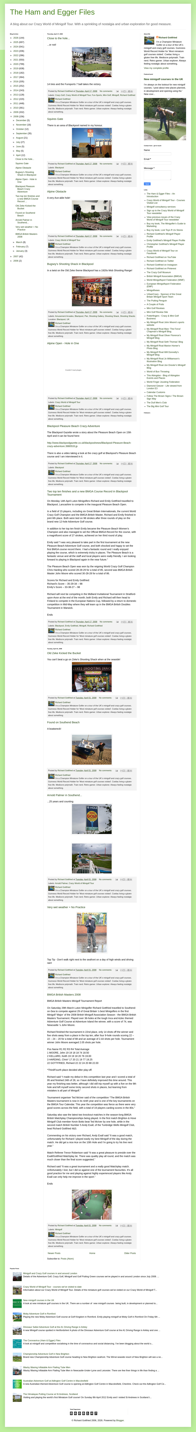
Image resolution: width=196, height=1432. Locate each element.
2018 (16, 73)
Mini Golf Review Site (157, 312)
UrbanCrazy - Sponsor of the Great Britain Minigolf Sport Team (164, 295)
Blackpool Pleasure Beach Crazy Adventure (73, 426)
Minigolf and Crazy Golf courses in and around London (50, 1273)
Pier (86, 316)
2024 (16, 46)
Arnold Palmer (61, 883)
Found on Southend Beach (63, 722)
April (18, 155)
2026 (16, 38)
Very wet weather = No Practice (66, 907)
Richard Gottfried (127, 95)
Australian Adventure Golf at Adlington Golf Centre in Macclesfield (55, 1381)
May (18, 151)
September (22, 133)
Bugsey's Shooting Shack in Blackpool (70, 264)
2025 (16, 42)
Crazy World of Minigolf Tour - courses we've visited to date (52, 1287)
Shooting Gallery (96, 316)
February (21, 246)
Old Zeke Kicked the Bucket (64, 653)
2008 (16, 116)
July (18, 142)
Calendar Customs (156, 392)
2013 (16, 94)
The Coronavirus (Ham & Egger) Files (42, 1340)
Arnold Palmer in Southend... (64, 795)
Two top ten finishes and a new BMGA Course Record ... (28, 199)
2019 (16, 68)
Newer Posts (54, 1253)
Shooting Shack (112, 316)
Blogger (120, 1420)
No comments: (106, 91)
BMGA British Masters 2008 (64, 994)
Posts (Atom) (67, 1258)
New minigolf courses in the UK (163, 79)
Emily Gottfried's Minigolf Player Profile (166, 240)
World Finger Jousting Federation (163, 382)
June (18, 146)
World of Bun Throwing (158, 371)
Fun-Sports (97, 95)
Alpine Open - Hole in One (63, 343)
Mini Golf (107, 95)
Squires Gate (55, 119)
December (21, 120)
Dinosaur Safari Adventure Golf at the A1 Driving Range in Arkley (55, 1327)
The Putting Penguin (157, 300)
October (20, 129)
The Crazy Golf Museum (159, 272)
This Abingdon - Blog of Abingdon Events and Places (163, 376)
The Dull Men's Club (157, 402)
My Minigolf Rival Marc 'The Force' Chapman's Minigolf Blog (164, 330)
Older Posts (130, 1253)
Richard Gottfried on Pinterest (161, 268)
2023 (16, 51)
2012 (16, 99)
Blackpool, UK (63, 319)
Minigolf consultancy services (161, 207)
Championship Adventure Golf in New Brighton (46, 1354)
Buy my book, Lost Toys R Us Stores (165, 230)
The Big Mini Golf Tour (158, 406)
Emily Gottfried (71, 626)
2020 (16, 64)
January (20, 251)
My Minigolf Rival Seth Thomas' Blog (165, 342)
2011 (16, 103)
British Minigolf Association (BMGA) (164, 276)
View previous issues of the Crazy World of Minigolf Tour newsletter (163, 218)
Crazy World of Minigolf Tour (78, 95)
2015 (16, 86)
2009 (16, 112)
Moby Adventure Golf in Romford (39, 1313)
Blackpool (59, 167)
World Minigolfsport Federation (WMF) (166, 280)
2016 (16, 81)
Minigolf (115, 95)
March (19, 242)
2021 (16, 60)
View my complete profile (156, 68)
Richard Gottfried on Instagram (162, 265)
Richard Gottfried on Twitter (160, 261)
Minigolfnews (153, 290)
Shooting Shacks (127, 316)
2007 (16, 256)
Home (92, 1253)
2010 (16, 108)
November (21, 124)
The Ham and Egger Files (52, 12)
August (20, 138)
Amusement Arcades (64, 316)
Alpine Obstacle (56, 191)
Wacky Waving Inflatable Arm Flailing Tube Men (46, 1367)
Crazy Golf (60, 95)
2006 (16, 261)
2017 (16, 77)
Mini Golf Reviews (156, 308)
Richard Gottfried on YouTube (161, 257)
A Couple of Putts (155, 304)
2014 (16, 90)
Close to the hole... (58, 38)
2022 (16, 55)
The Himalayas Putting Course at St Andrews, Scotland (50, 1394)
